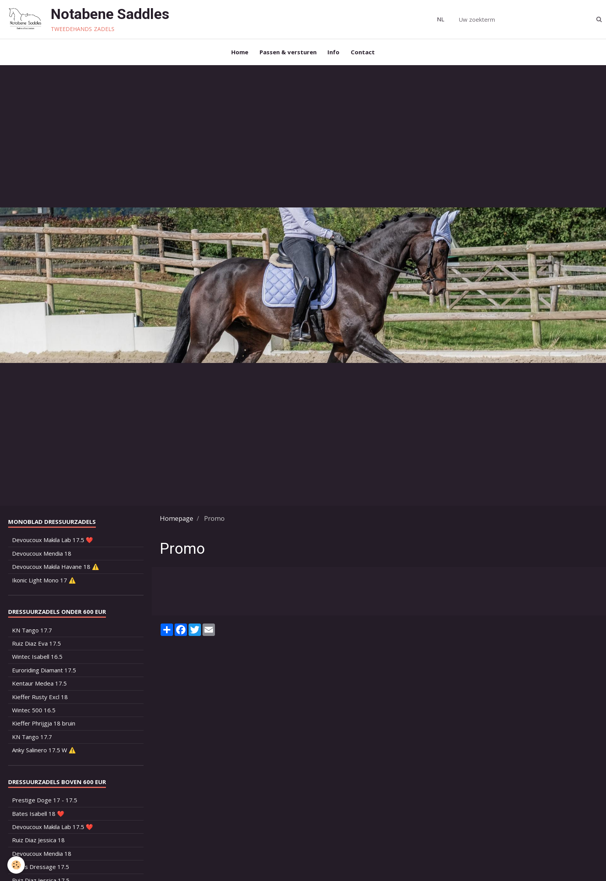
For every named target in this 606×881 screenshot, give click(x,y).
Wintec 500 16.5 (33, 711)
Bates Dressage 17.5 (40, 868)
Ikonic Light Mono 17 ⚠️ (44, 582)
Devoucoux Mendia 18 (41, 555)
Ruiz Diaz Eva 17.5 (36, 645)
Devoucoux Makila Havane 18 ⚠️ (55, 568)
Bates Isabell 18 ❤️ (38, 815)
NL (440, 19)
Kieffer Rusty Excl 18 (40, 698)
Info (334, 53)
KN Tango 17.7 (32, 632)
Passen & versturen (287, 53)
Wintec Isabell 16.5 (37, 658)
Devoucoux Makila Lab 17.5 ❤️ (52, 542)
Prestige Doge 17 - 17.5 (44, 802)
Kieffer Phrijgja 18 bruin (43, 725)
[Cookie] (16, 865)
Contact (363, 53)
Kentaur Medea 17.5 (39, 685)
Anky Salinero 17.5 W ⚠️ (44, 752)
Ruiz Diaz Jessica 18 (38, 842)
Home (239, 53)
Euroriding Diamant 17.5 (44, 671)
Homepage (176, 519)
